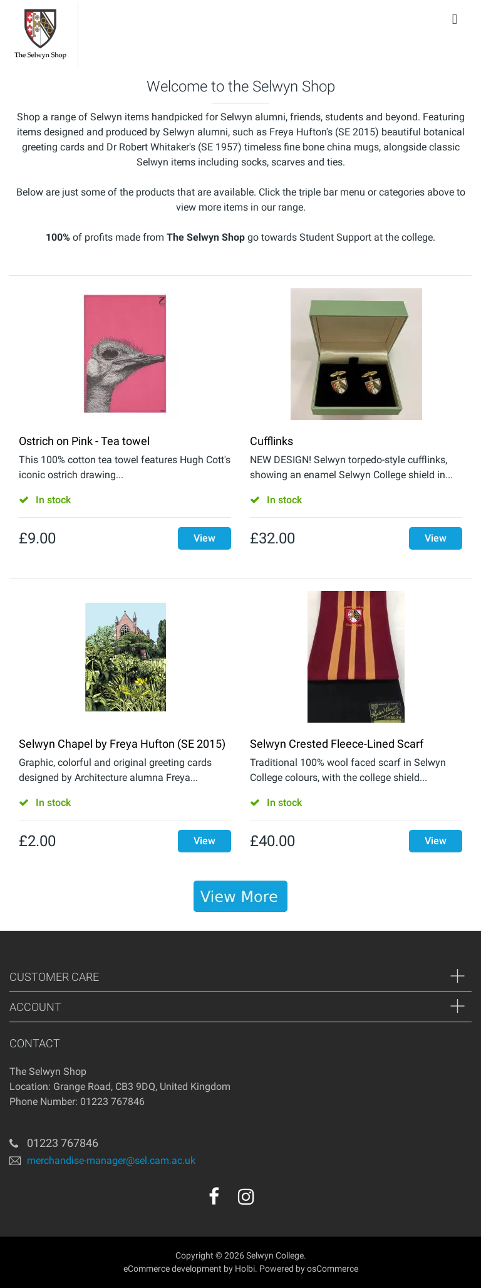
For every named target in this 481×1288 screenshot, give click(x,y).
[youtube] (273, 1200)
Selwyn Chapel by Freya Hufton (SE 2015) (122, 743)
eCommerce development (172, 1269)
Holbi (245, 1269)
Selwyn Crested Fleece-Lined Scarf (336, 743)
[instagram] (246, 1196)
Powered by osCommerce (308, 1269)
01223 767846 (62, 1142)
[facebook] (214, 1196)
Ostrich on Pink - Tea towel (84, 441)
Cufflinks (271, 441)
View (204, 538)
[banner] (240, 896)
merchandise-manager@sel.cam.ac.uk (111, 1160)
